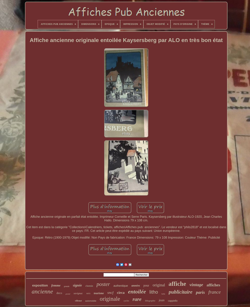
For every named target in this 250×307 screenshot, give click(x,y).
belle (163, 294)
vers (88, 293)
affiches (213, 285)
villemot (78, 301)
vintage (196, 284)
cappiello (172, 300)
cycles (126, 300)
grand (67, 294)
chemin (89, 285)
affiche (177, 283)
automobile (90, 301)
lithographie (150, 301)
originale (110, 299)
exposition (40, 285)
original (159, 285)
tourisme (99, 293)
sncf (110, 292)
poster (103, 284)
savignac (78, 293)
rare (137, 299)
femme (56, 285)
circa (121, 293)
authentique (120, 285)
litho (153, 292)
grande (66, 286)
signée (77, 285)
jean (162, 300)
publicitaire (181, 292)
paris (200, 292)
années (135, 285)
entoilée (137, 291)
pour (146, 285)
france (214, 292)
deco (59, 293)
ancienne (42, 291)
